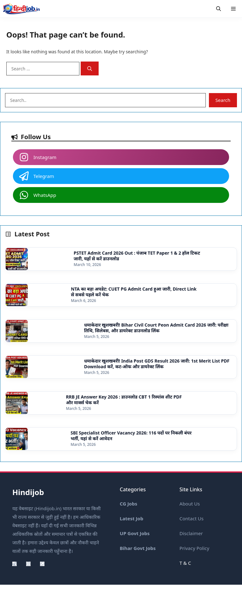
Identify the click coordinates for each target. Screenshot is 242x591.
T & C (185, 563)
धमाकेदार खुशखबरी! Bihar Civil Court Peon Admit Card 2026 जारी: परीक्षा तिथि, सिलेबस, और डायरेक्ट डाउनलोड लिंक (156, 328)
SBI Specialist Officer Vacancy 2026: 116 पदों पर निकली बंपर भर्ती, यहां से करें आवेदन (131, 435)
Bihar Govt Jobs (138, 548)
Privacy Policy (195, 548)
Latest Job (131, 518)
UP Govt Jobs (135, 533)
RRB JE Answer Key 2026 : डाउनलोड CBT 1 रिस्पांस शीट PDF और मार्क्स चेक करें (124, 399)
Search (223, 100)
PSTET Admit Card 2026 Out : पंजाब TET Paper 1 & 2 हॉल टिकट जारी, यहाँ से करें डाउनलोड (137, 256)
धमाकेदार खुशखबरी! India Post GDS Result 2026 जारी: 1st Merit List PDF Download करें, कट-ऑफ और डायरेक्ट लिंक (157, 363)
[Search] (90, 69)
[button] (218, 8)
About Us (190, 503)
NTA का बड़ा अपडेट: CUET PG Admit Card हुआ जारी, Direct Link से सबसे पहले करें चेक (134, 292)
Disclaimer (191, 533)
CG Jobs (128, 503)
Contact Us (192, 518)
